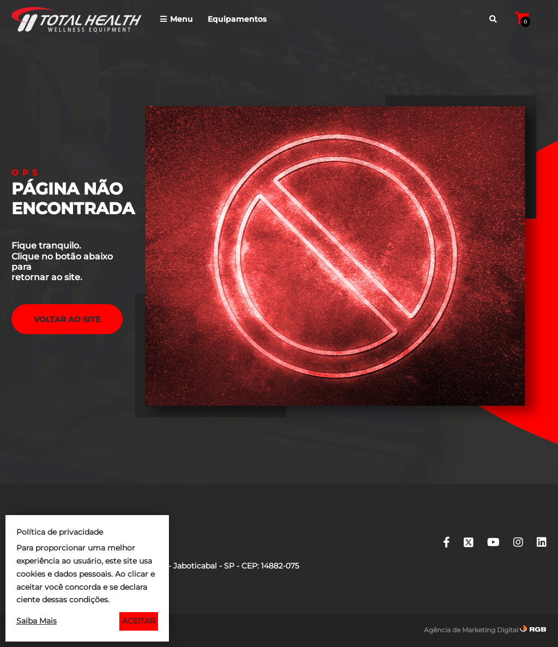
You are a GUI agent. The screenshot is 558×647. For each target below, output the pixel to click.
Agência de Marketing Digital (471, 630)
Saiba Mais (36, 621)
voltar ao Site (67, 319)
